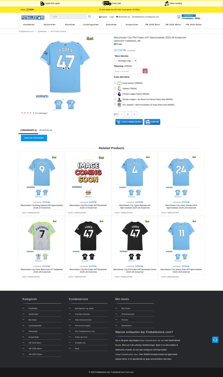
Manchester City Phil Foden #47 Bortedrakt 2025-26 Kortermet (88, 270)
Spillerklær (50, 24)
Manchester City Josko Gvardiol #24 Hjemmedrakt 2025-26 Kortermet (181, 206)
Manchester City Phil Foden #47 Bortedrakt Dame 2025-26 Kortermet (134, 270)
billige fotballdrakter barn (126, 354)
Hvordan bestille (82, 314)
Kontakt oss (80, 343)
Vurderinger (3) (28, 130)
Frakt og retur (81, 337)
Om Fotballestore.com (85, 331)
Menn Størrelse (122, 56)
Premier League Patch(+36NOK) (131, 94)
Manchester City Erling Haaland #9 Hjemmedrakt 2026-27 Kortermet (42, 206)
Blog (77, 348)
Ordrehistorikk (128, 314)
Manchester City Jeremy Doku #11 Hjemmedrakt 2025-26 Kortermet (181, 270)
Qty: (116, 114)
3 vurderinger (41, 113)
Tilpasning (118, 66)
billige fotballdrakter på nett (151, 340)
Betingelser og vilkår (84, 308)
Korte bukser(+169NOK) (128, 83)
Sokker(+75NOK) (125, 88)
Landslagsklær (91, 24)
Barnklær (70, 24)
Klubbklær (29, 24)
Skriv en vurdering (34, 138)
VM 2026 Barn (152, 24)
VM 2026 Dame (194, 24)
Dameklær (111, 24)
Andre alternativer (122, 77)
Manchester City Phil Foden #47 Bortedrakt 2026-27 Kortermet (88, 206)
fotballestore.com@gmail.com (145, 17)
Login (111, 17)
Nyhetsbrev (127, 326)
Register (103, 17)
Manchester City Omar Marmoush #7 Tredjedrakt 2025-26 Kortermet (42, 270)
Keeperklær (132, 24)
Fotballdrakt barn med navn (122, 372)
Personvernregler (83, 326)
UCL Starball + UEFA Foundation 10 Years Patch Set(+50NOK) (144, 105)
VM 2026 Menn (173, 24)
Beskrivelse (45, 130)
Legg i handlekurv (131, 122)
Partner (125, 320)
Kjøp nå (155, 122)
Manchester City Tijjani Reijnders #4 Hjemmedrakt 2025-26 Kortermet (134, 206)
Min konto (126, 308)
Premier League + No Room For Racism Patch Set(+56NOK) (143, 99)
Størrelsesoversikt (83, 320)
